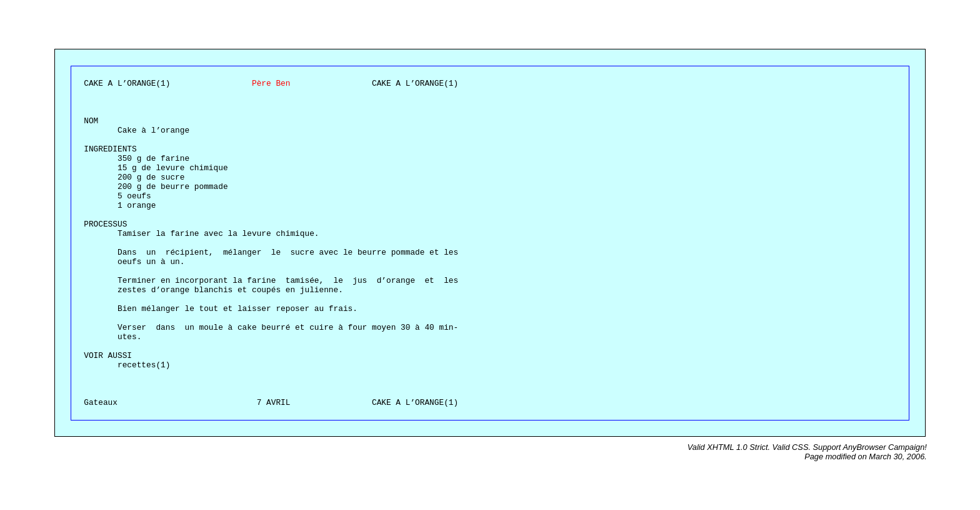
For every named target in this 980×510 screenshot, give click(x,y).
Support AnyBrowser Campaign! (870, 447)
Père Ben (271, 83)
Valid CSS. (792, 447)
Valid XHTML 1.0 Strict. (730, 447)
